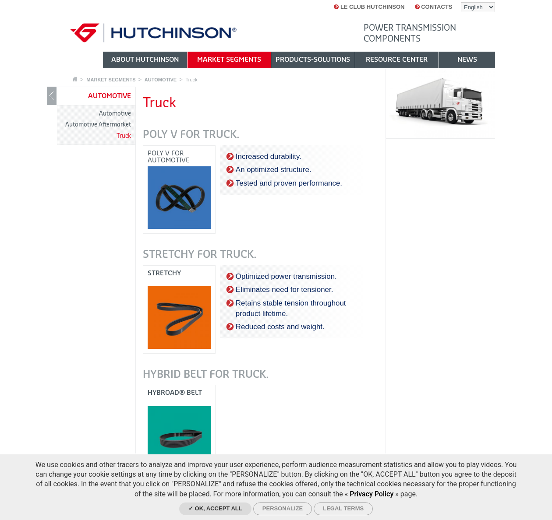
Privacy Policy (371, 494)
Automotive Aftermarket (98, 124)
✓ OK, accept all (215, 508)
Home (75, 79)
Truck (191, 79)
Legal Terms (343, 508)
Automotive (115, 113)
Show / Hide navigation (52, 96)
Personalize (282, 508)
